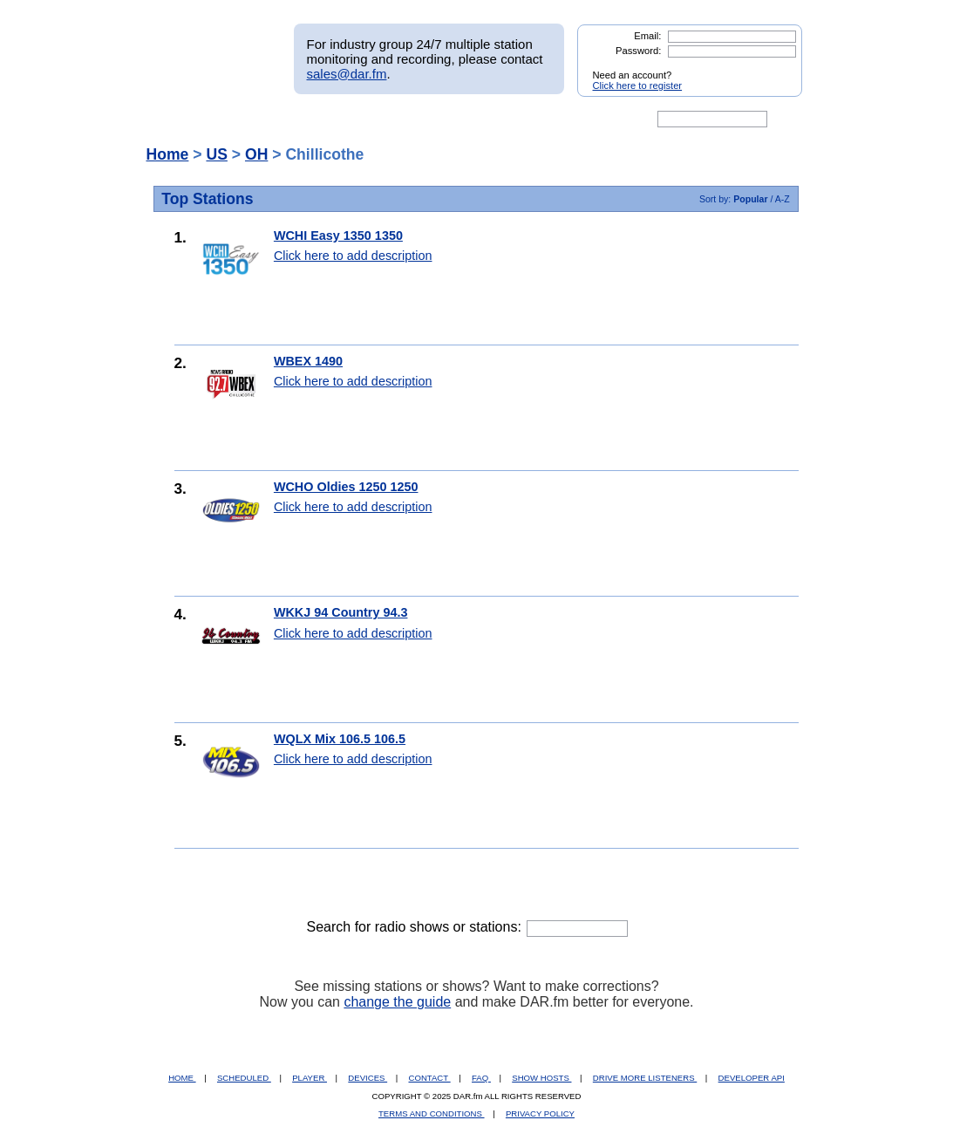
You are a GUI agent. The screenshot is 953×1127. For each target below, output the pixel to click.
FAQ (481, 1078)
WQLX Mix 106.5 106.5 (339, 739)
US (216, 154)
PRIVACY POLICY (540, 1113)
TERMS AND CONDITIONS (431, 1113)
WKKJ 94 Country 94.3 (341, 612)
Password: (638, 50)
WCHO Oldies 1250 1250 (346, 487)
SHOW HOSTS (541, 1078)
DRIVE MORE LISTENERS (645, 1078)
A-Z (782, 199)
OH (256, 154)
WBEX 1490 (308, 361)
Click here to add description (353, 256)
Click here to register (638, 85)
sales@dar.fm (347, 73)
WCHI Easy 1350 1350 (338, 235)
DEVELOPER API (751, 1078)
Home (167, 154)
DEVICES (367, 1078)
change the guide (397, 1001)
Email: (647, 36)
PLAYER (309, 1078)
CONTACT (430, 1078)
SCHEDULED (244, 1078)
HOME (181, 1078)
